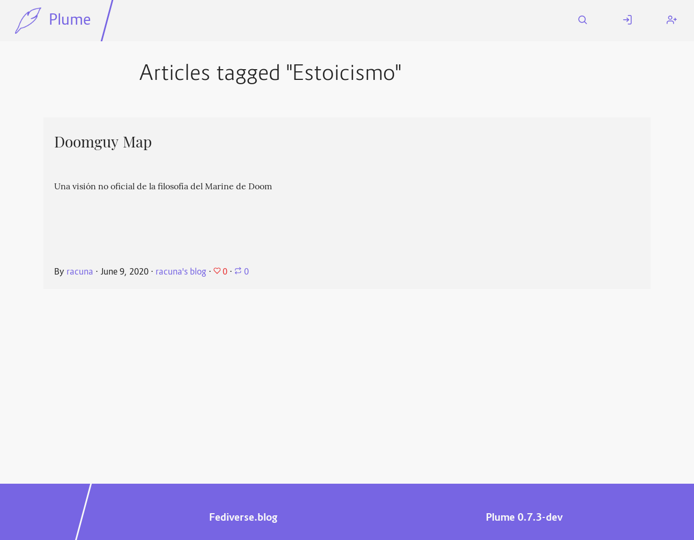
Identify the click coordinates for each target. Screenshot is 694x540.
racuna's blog (181, 272)
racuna (80, 272)
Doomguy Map (103, 142)
